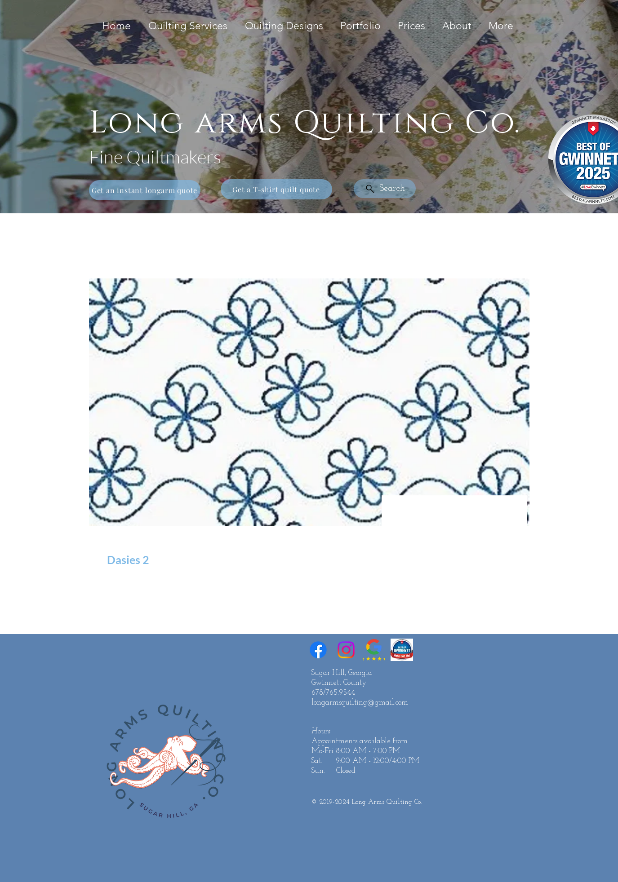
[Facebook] (318, 650)
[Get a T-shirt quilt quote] (276, 189)
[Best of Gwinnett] (402, 650)
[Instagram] (346, 650)
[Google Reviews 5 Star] (374, 650)
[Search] (385, 188)
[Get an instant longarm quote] (144, 190)
